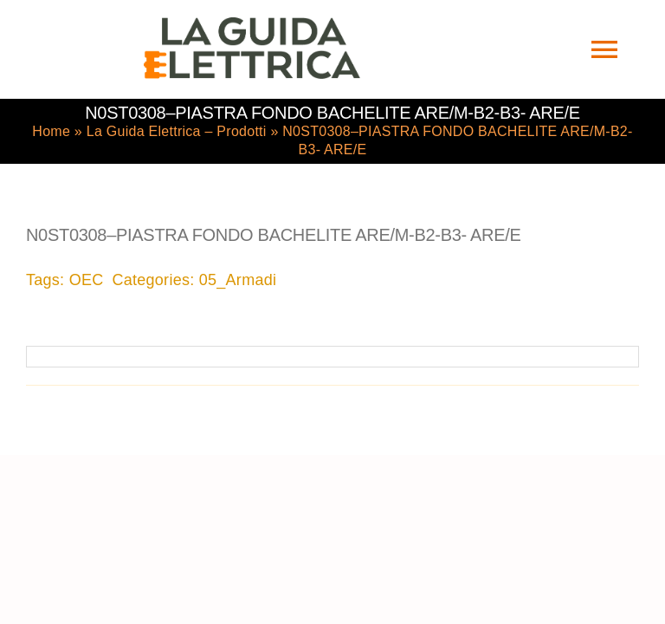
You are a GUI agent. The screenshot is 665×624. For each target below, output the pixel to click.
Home (51, 131)
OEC (86, 280)
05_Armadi (237, 280)
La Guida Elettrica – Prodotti (177, 131)
